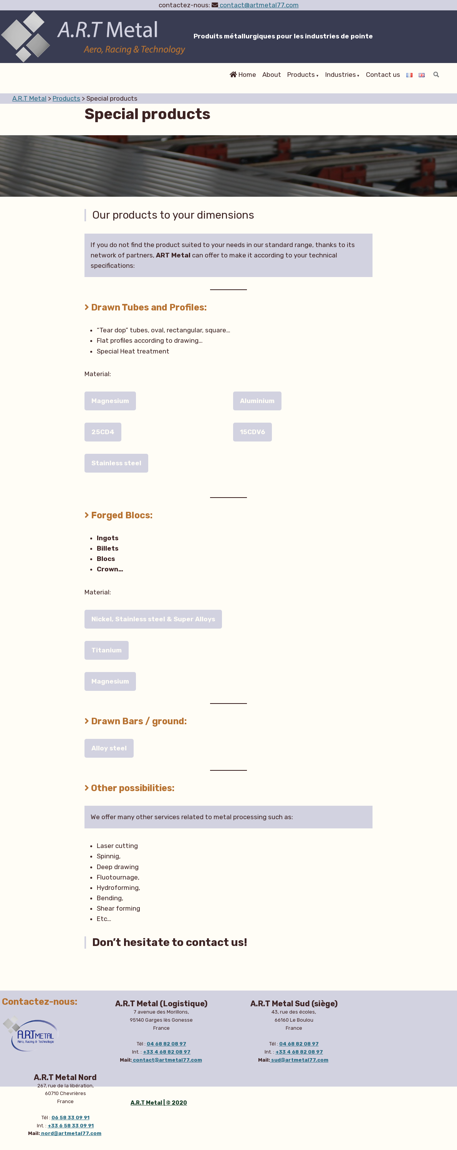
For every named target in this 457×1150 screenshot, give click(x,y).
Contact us (383, 75)
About (271, 75)
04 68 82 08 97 (166, 1044)
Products (301, 75)
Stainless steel (116, 463)
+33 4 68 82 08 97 (166, 1052)
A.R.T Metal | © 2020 (159, 1103)
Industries (340, 75)
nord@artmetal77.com (70, 1133)
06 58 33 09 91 (70, 1117)
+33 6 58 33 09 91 (71, 1125)
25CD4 (102, 432)
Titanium (106, 650)
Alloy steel (109, 748)
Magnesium (110, 401)
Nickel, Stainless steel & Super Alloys (153, 619)
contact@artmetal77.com (258, 5)
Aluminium (257, 401)
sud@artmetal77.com (299, 1060)
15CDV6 (252, 432)
